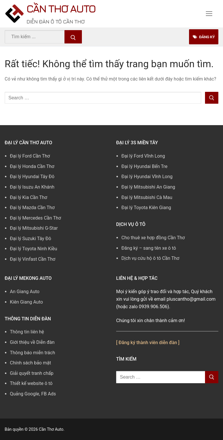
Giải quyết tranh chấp (31, 373)
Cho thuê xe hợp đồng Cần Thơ (153, 237)
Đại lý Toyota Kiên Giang (146, 207)
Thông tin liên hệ (27, 332)
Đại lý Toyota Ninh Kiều (33, 248)
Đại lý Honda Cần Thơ (32, 166)
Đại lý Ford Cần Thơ (30, 156)
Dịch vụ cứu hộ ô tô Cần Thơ (150, 258)
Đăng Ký (203, 36)
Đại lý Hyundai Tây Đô (32, 176)
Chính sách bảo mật (30, 363)
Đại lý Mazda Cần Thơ (32, 207)
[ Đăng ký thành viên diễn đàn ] (147, 342)
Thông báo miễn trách (32, 352)
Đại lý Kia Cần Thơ (28, 197)
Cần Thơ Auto (60, 8)
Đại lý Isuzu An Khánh (32, 187)
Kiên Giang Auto (26, 302)
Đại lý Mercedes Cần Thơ (35, 218)
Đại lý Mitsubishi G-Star (34, 228)
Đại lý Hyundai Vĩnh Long (146, 176)
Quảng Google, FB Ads (33, 394)
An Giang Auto (24, 291)
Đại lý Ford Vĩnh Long (143, 156)
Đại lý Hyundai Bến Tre (144, 166)
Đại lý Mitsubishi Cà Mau (146, 197)
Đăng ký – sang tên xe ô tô (148, 248)
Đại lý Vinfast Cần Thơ (32, 259)
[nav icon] (209, 14)
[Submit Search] (73, 36)
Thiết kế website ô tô (31, 383)
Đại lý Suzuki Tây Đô (30, 238)
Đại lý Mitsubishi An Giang (148, 187)
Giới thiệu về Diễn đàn (32, 342)
